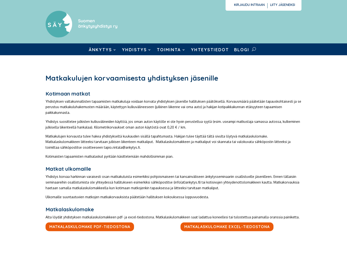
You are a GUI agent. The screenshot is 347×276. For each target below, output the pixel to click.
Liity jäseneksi (282, 5)
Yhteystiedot (210, 50)
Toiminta (169, 50)
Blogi (241, 50)
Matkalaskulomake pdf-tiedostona (89, 226)
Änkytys (100, 50)
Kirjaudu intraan (249, 5)
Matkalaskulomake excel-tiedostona (227, 226)
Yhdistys (134, 50)
